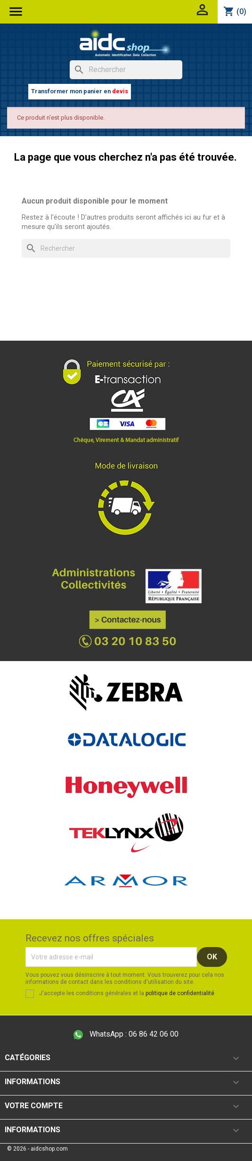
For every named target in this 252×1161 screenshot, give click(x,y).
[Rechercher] (126, 69)
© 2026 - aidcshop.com (37, 1148)
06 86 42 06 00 (126, 1034)
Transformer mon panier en (79, 91)
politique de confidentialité (180, 993)
